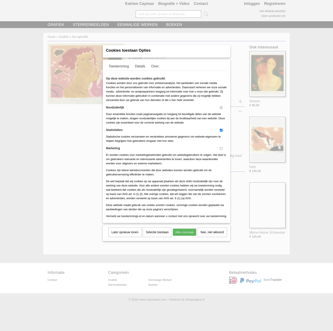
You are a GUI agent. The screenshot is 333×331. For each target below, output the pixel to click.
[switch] (221, 113)
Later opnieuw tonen (124, 237)
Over (155, 72)
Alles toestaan (184, 237)
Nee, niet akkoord (212, 237)
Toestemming (119, 72)
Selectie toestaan (157, 237)
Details (140, 72)
